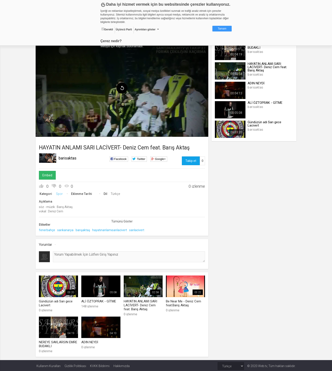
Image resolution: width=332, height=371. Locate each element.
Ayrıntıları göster (145, 29)
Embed (48, 174)
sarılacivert (137, 229)
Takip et (190, 160)
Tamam (222, 28)
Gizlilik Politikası (75, 365)
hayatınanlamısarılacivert (110, 229)
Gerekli (107, 29)
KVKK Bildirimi (100, 365)
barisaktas (68, 157)
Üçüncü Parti (124, 29)
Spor (60, 193)
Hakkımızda (121, 365)
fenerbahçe (48, 229)
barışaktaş (83, 229)
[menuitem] (46, 117)
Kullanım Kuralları (49, 365)
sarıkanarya (66, 229)
